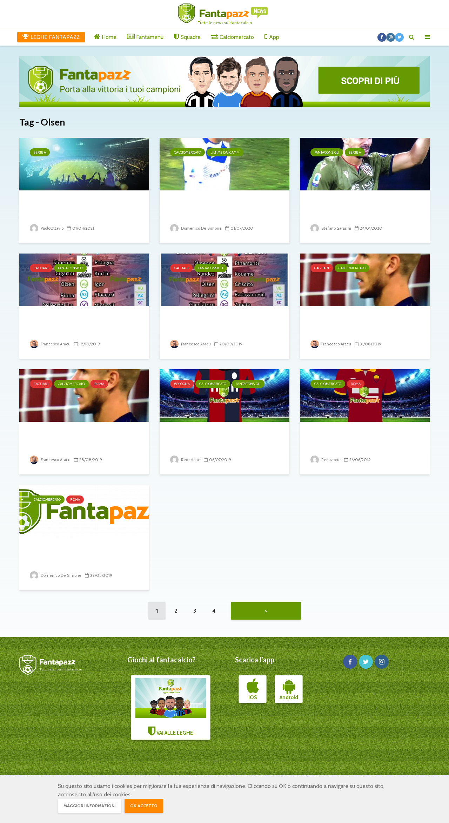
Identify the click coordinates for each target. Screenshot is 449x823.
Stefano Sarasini (331, 228)
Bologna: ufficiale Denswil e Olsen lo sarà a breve (218, 440)
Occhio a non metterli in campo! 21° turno (364, 209)
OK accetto (144, 805)
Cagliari (41, 268)
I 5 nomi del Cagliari (203, 319)
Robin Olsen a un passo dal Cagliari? (75, 440)
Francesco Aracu (51, 343)
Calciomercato (187, 152)
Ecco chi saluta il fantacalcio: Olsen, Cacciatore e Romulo (219, 209)
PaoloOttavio (47, 228)
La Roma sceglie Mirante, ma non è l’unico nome (79, 556)
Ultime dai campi (225, 152)
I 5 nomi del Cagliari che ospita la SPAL (82, 325)
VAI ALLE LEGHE (170, 710)
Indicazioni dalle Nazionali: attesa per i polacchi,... (76, 209)
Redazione (186, 459)
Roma (99, 384)
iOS (253, 693)
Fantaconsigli (326, 152)
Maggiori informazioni (89, 805)
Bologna (182, 384)
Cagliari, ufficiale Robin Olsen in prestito (361, 325)
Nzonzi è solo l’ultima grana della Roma (357, 440)
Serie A (40, 152)
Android (289, 693)
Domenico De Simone (196, 228)
